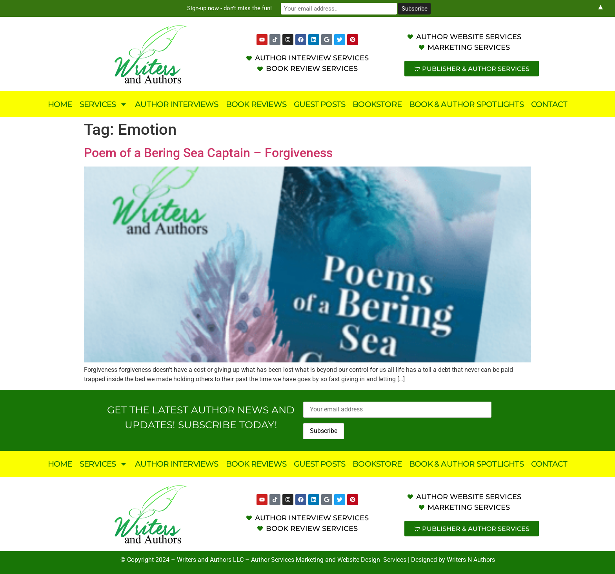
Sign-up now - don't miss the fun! (240, 8)
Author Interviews (176, 104)
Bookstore (377, 104)
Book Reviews (256, 104)
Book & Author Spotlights (466, 104)
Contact (549, 104)
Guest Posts (319, 104)
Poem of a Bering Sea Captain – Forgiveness (208, 152)
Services (104, 104)
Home (60, 104)
